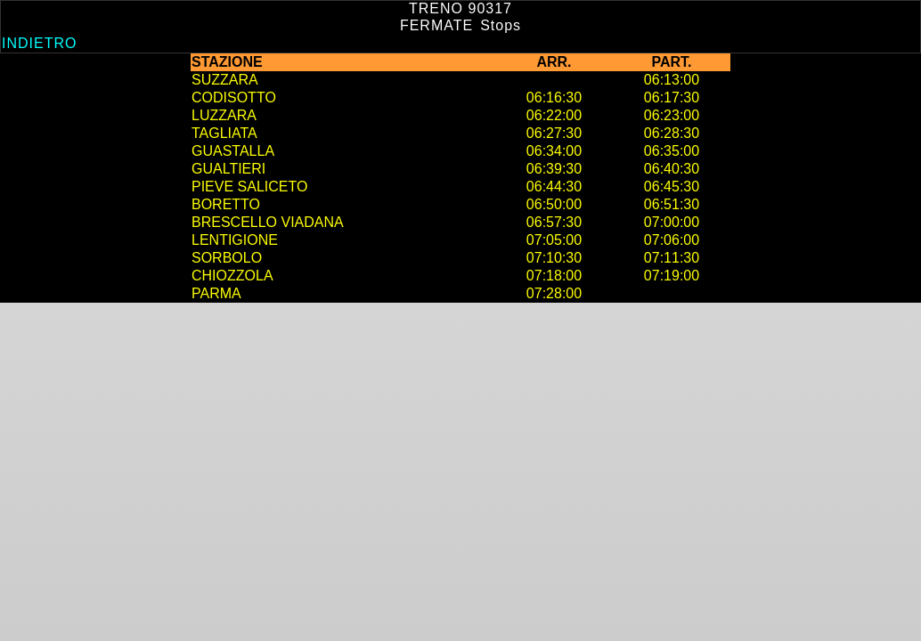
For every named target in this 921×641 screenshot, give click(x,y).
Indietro (39, 43)
